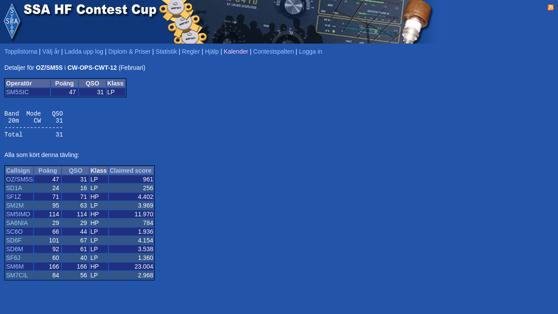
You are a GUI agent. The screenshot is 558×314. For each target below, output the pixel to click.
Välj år (51, 51)
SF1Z (13, 201)
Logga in (311, 51)
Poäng (47, 175)
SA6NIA (17, 228)
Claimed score (130, 175)
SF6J (13, 262)
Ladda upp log (84, 51)
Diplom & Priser (129, 51)
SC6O (14, 236)
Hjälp (212, 51)
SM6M (15, 271)
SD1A (14, 193)
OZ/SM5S (19, 184)
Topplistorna (20, 51)
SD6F (14, 245)
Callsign (18, 175)
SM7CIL (17, 280)
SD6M (14, 254)
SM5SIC (17, 92)
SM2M (15, 210)
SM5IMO (18, 219)
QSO (75, 175)
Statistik (166, 51)
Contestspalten (273, 51)
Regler (191, 51)
